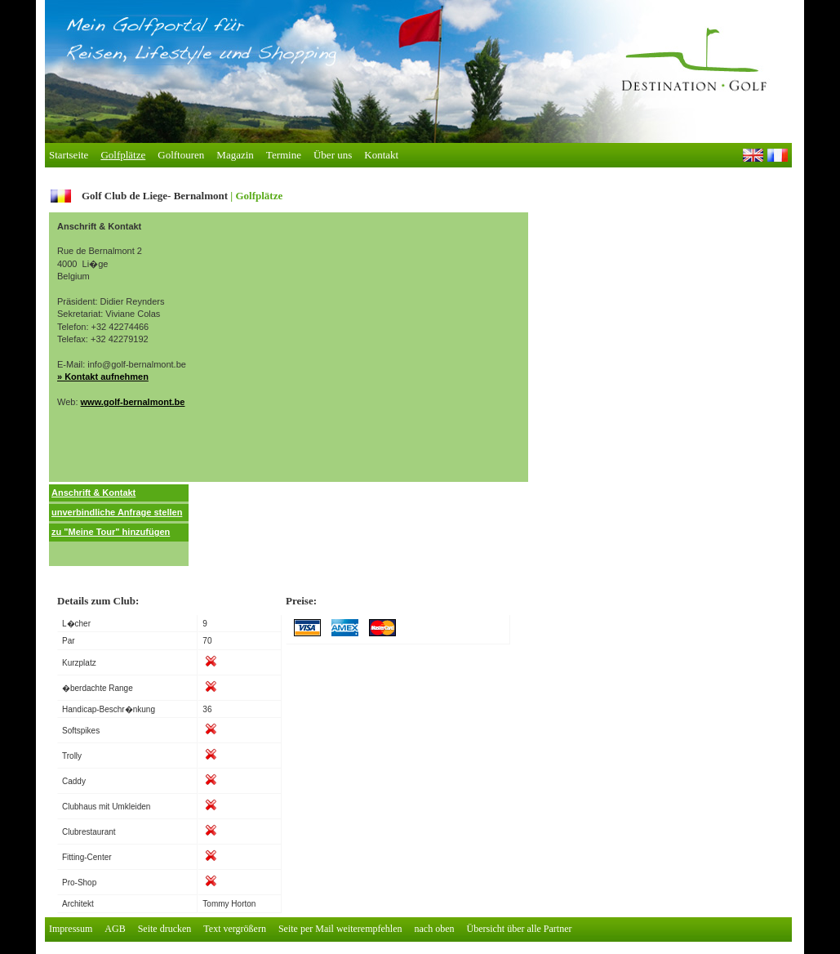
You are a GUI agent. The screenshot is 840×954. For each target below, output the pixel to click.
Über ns (332, 155)
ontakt (381, 155)
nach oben (435, 928)
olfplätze (122, 155)
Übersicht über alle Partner (519, 928)
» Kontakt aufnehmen (103, 376)
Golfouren (181, 155)
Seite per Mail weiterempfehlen (340, 928)
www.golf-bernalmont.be (133, 402)
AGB (114, 928)
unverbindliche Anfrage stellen (116, 512)
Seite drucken (165, 928)
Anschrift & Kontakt (93, 492)
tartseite (68, 155)
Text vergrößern (234, 928)
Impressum (70, 928)
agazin (234, 155)
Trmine (283, 155)
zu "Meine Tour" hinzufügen (110, 532)
